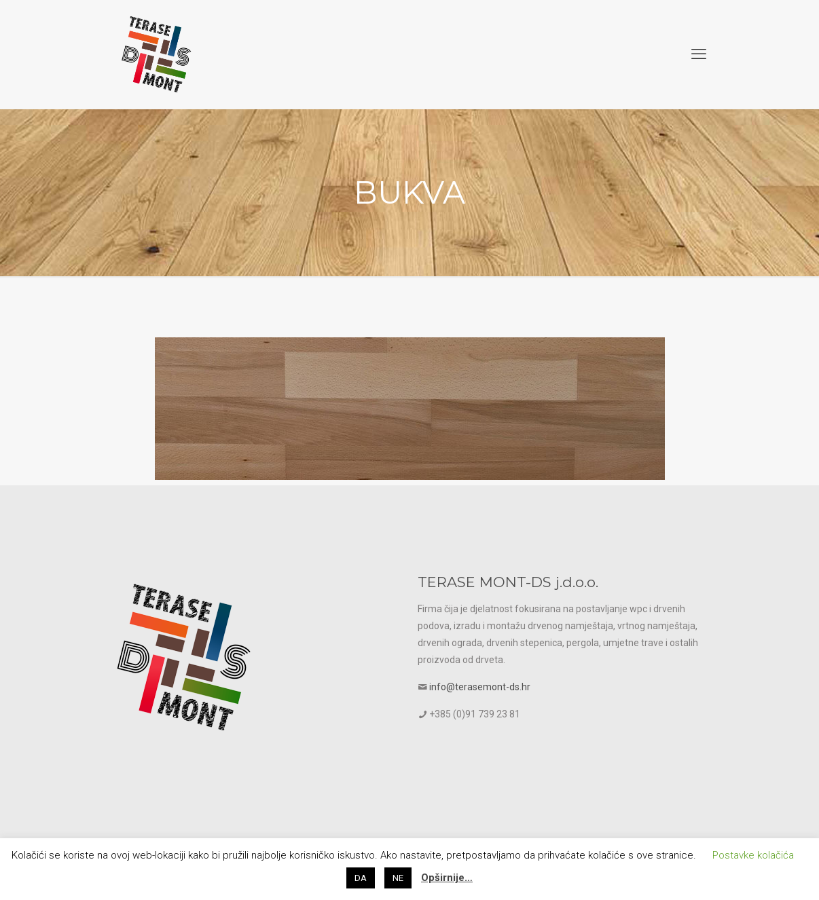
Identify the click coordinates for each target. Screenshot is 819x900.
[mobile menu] (698, 54)
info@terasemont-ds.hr (479, 686)
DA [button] (360, 878)
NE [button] (398, 878)
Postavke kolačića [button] (753, 855)
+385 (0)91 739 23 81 (474, 714)
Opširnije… (447, 877)
